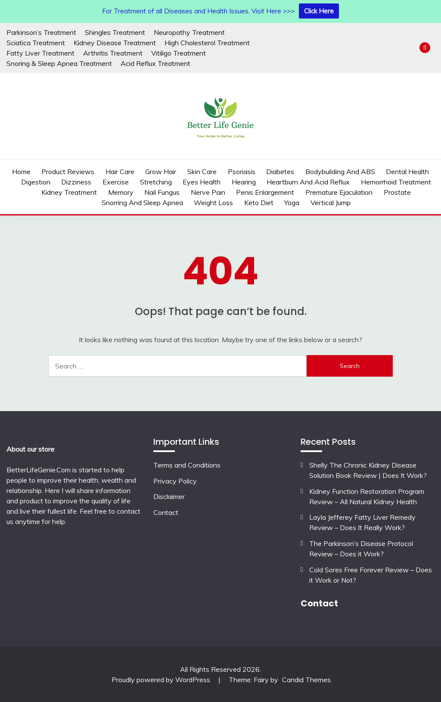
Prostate (397, 192)
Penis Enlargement (265, 192)
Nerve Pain (208, 192)
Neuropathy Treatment (189, 32)
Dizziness (76, 182)
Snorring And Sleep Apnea (142, 202)
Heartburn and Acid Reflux (308, 182)
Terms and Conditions (186, 465)
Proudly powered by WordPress (162, 679)
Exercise (115, 182)
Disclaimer (169, 496)
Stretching (156, 182)
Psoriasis (241, 171)
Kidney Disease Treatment (115, 42)
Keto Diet (258, 202)
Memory (121, 192)
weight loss (213, 202)
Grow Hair (160, 171)
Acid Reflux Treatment (155, 63)
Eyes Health (201, 182)
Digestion (35, 182)
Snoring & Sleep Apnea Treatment (59, 63)
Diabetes (280, 171)
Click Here (319, 11)
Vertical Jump (331, 202)
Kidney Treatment (69, 192)
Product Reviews (67, 171)
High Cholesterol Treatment (207, 42)
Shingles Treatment (115, 32)
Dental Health (407, 171)
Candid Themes (306, 679)
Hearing (244, 182)
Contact (165, 512)
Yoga (291, 202)
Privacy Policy (175, 481)
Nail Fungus (162, 192)
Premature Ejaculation (339, 192)
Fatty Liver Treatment (40, 53)
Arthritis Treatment (113, 53)
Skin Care (202, 171)
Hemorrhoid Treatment (396, 182)
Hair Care (120, 171)
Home (21, 171)
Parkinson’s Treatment (41, 32)
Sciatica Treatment (35, 42)
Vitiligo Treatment (178, 53)
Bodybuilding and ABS (340, 171)
